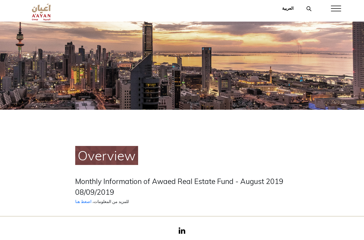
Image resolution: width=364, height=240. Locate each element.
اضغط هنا (83, 201)
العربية (287, 8)
